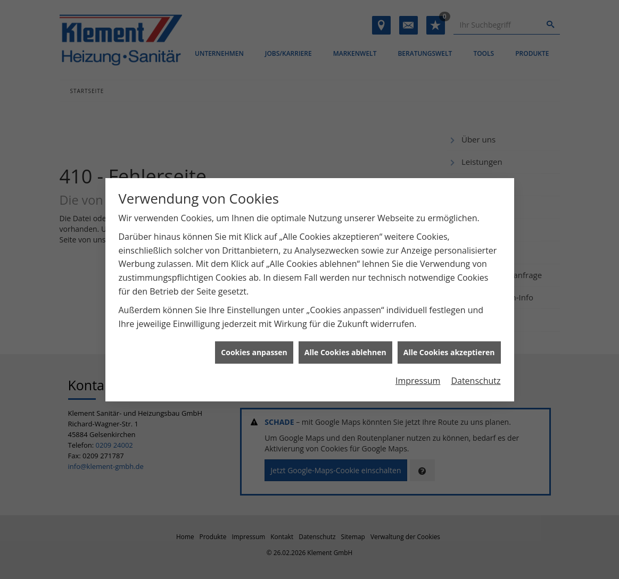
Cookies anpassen (254, 350)
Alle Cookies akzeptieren (449, 350)
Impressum (417, 378)
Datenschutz (475, 378)
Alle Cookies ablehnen (345, 350)
